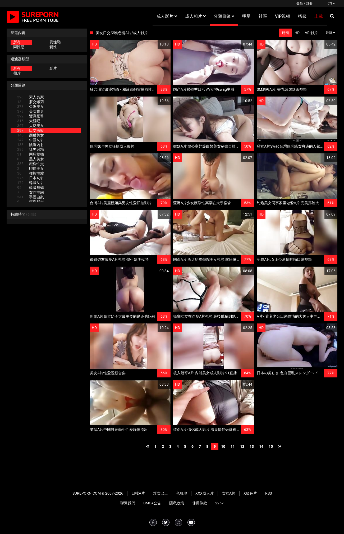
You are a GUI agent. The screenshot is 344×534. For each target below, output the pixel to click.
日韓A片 (138, 493)
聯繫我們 (127, 503)
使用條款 (199, 503)
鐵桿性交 (30, 164)
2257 (219, 503)
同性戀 (18, 47)
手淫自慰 (30, 197)
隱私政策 (176, 503)
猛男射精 (30, 149)
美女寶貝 (30, 111)
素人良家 (30, 97)
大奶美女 (30, 126)
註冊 (309, 3)
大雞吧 (28, 121)
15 (271, 446)
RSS (268, 493)
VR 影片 (311, 33)
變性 (53, 47)
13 (252, 446)
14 (261, 446)
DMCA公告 (152, 503)
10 (223, 446)
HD (297, 33)
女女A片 (228, 493)
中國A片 (30, 140)
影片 (53, 68)
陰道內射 (30, 145)
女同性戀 (30, 192)
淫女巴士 (160, 493)
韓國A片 (30, 183)
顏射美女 (30, 135)
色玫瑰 (181, 493)
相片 (17, 73)
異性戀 (55, 42)
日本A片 (30, 178)
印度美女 (30, 168)
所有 (17, 42)
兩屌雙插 (30, 154)
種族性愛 (30, 173)
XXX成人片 (204, 493)
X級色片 (250, 493)
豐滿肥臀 (30, 116)
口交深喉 (30, 130)
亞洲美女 (30, 106)
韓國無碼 (30, 187)
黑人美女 (30, 159)
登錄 (299, 3)
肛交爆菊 (30, 102)
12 (242, 446)
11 (233, 446)
